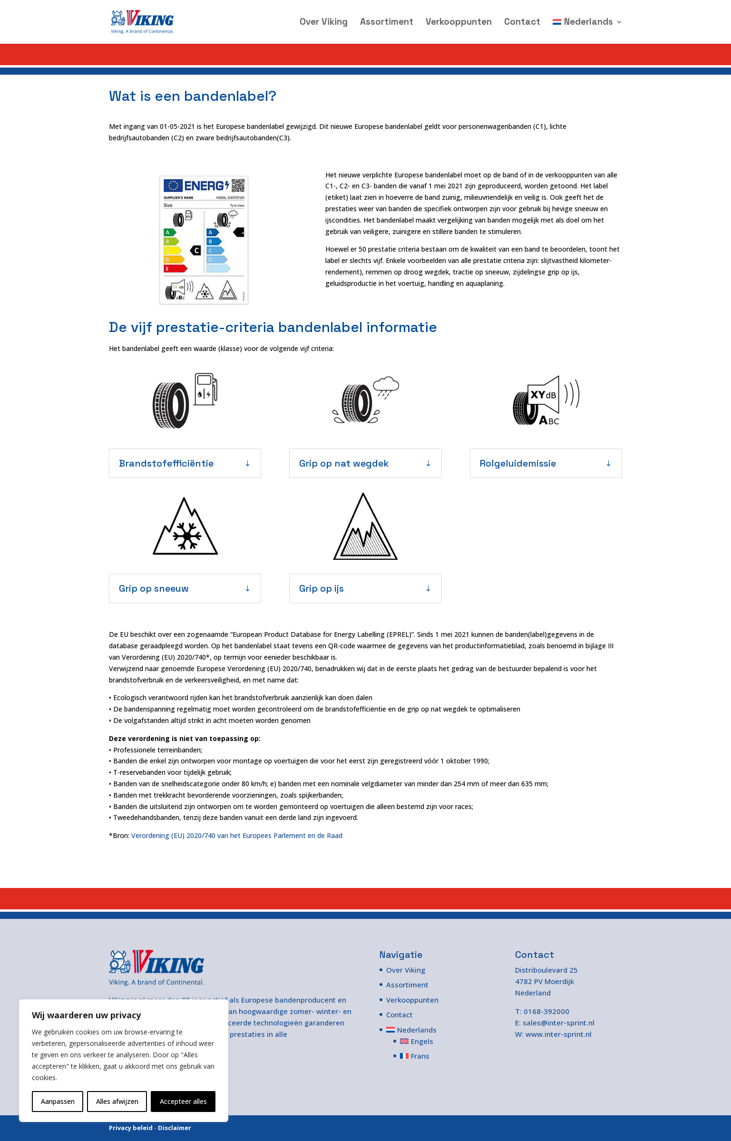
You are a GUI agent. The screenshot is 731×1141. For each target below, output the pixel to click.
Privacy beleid (131, 1127)
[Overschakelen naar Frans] (419, 1056)
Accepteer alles (183, 1101)
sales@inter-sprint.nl (559, 1022)
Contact (522, 23)
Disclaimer (174, 1127)
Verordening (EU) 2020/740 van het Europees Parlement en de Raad (236, 835)
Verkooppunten (459, 23)
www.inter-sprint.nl (559, 1034)
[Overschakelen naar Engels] (419, 1041)
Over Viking (324, 23)
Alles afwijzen (117, 1101)
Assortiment (386, 23)
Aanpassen (58, 1101)
